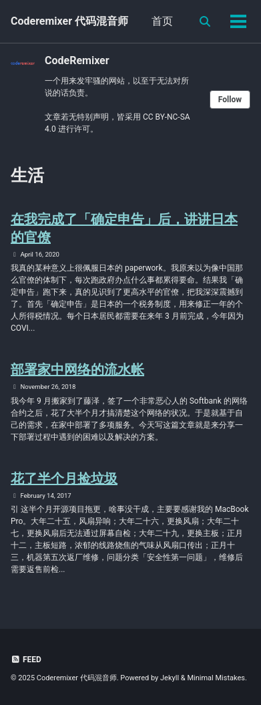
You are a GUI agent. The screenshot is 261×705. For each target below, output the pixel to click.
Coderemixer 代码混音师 (69, 21)
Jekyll (169, 678)
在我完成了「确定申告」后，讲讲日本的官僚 (124, 228)
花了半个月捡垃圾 (64, 478)
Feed (26, 659)
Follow (230, 99)
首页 (162, 21)
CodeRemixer (77, 60)
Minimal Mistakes (216, 678)
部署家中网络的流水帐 (77, 370)
